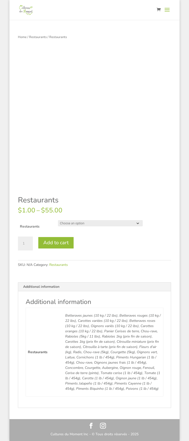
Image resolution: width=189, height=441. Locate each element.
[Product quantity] (25, 243)
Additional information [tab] (41, 286)
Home (22, 37)
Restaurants (38, 37)
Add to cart (56, 242)
